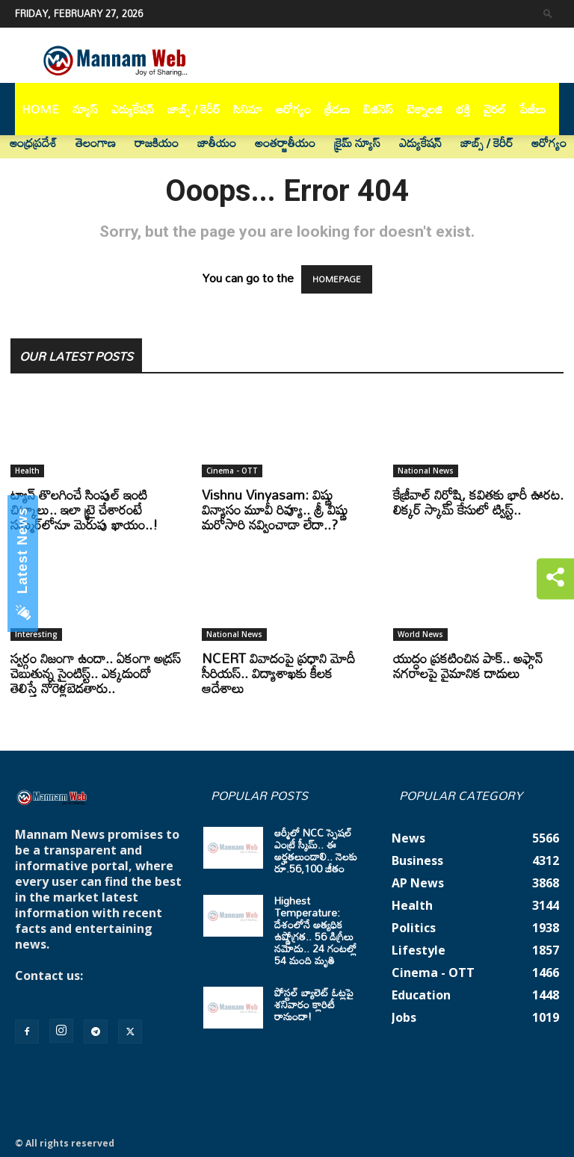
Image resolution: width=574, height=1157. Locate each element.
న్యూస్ (85, 109)
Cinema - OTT (232, 470)
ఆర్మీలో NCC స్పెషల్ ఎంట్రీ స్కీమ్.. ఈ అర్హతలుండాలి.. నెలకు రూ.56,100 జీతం (315, 850)
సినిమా (247, 109)
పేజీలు (532, 109)
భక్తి (463, 109)
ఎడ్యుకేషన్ (132, 109)
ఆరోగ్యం (293, 109)
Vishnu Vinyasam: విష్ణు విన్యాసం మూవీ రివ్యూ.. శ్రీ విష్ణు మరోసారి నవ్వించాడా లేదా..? (275, 509)
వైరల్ (495, 109)
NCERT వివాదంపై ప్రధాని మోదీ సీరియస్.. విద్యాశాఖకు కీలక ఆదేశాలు (278, 673)
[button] (548, 13)
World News (420, 634)
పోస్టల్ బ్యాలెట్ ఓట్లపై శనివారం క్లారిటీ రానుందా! (314, 1004)
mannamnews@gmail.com (95, 991)
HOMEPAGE (336, 279)
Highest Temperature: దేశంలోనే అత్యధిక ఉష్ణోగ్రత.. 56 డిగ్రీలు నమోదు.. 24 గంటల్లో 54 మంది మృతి (315, 930)
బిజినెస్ (378, 109)
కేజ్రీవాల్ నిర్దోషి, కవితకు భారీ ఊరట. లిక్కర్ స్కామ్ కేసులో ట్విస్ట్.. (478, 502)
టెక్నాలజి (424, 109)
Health (27, 470)
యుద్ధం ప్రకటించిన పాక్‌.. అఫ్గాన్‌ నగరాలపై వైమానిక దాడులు (468, 665)
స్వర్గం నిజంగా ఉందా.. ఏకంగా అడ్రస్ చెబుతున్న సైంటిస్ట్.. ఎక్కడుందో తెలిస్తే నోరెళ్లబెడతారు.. (95, 673)
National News (426, 470)
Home (40, 109)
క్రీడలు (337, 109)
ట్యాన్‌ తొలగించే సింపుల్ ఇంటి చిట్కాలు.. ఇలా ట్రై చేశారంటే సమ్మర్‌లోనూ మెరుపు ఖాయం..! (84, 509)
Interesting (36, 634)
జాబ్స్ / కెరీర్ (193, 109)
